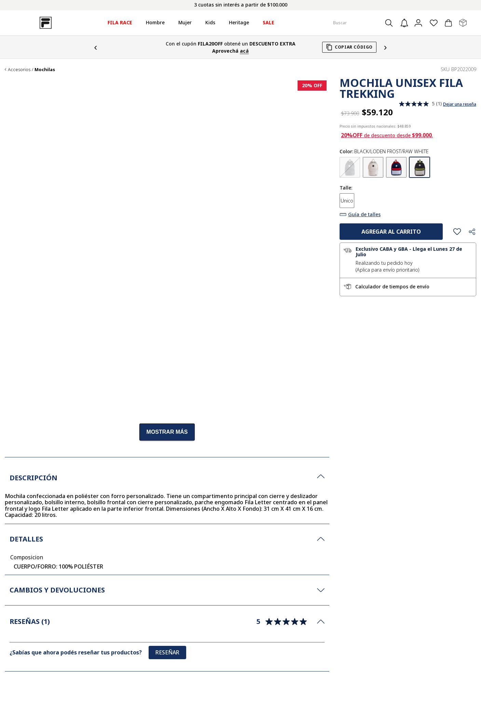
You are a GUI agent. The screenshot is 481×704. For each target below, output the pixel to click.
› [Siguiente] (385, 47)
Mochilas (45, 69)
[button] (350, 168)
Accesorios (19, 69)
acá (244, 51)
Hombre (155, 22)
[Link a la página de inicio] (5, 69)
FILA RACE (120, 22)
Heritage (239, 22)
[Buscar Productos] (391, 23)
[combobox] (364, 23)
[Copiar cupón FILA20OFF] (349, 47)
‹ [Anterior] (95, 47)
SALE (268, 22)
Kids (210, 22)
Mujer (185, 22)
